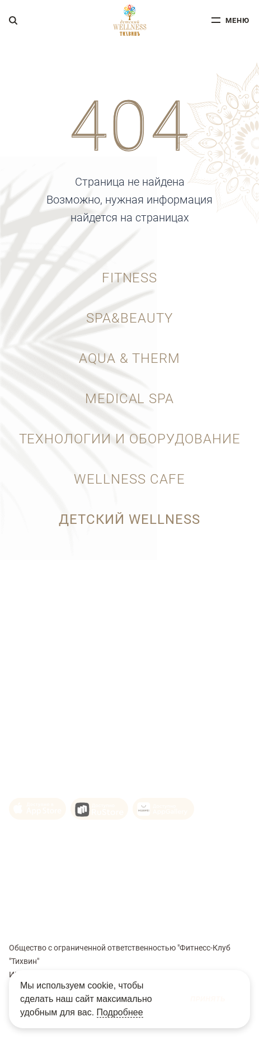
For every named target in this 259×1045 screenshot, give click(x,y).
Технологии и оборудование (130, 439)
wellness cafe (129, 479)
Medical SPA (130, 398)
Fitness (130, 278)
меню (237, 20)
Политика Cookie (39, 874)
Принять (207, 999)
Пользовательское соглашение (66, 858)
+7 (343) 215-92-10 (46, 628)
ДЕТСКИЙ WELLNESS (129, 519)
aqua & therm (130, 358)
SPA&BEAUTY (129, 318)
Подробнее (120, 1012)
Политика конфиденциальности (68, 890)
